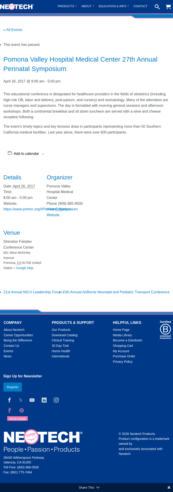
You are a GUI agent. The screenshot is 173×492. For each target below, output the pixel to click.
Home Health (61, 351)
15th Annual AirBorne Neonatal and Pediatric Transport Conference (116, 292)
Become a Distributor (127, 340)
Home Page (121, 330)
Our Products (61, 330)
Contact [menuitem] (141, 6)
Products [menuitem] (66, 6)
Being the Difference (18, 340)
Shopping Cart (123, 345)
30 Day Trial (60, 345)
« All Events (12, 30)
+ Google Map (23, 268)
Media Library (122, 335)
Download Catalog (64, 335)
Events (8, 351)
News (7, 356)
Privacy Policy (122, 361)
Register (12, 387)
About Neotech (14, 330)
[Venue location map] (70, 252)
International (60, 356)
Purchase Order (124, 356)
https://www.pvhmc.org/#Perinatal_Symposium (40, 209)
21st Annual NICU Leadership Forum (32, 292)
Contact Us (11, 345)
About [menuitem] (86, 6)
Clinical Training (63, 340)
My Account (121, 351)
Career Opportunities (18, 335)
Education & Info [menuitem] (112, 6)
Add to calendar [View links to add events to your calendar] (26, 154)
